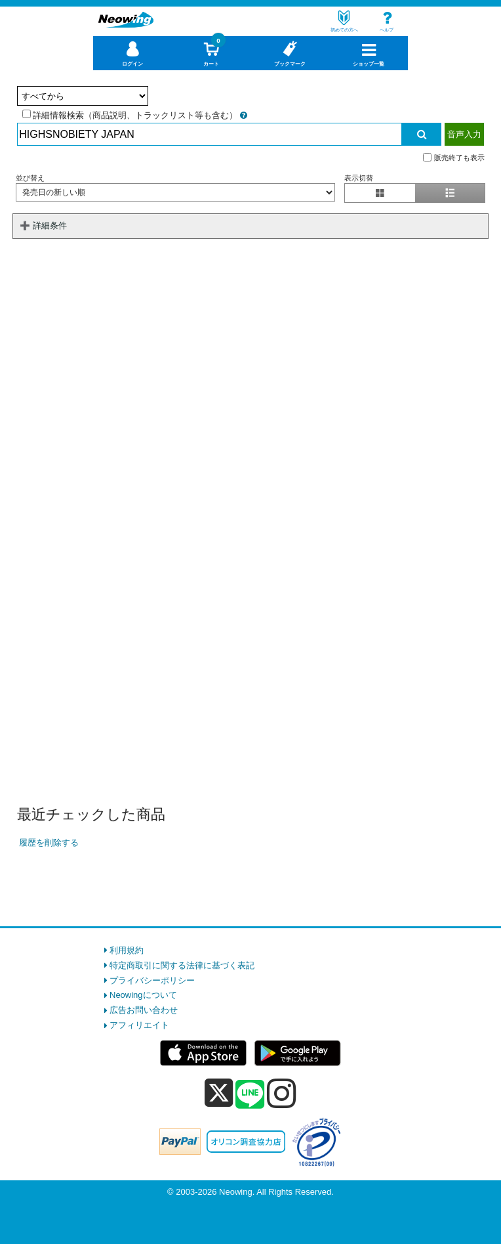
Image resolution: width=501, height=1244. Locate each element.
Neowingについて (143, 995)
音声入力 (464, 134)
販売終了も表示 (454, 157)
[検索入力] (209, 134)
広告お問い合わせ (144, 1010)
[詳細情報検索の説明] (243, 115)
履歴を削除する (49, 842)
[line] (249, 1095)
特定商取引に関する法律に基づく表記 (182, 965)
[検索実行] (421, 134)
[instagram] (281, 1093)
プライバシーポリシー (152, 980)
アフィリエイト (139, 1025)
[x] (219, 1093)
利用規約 (127, 950)
